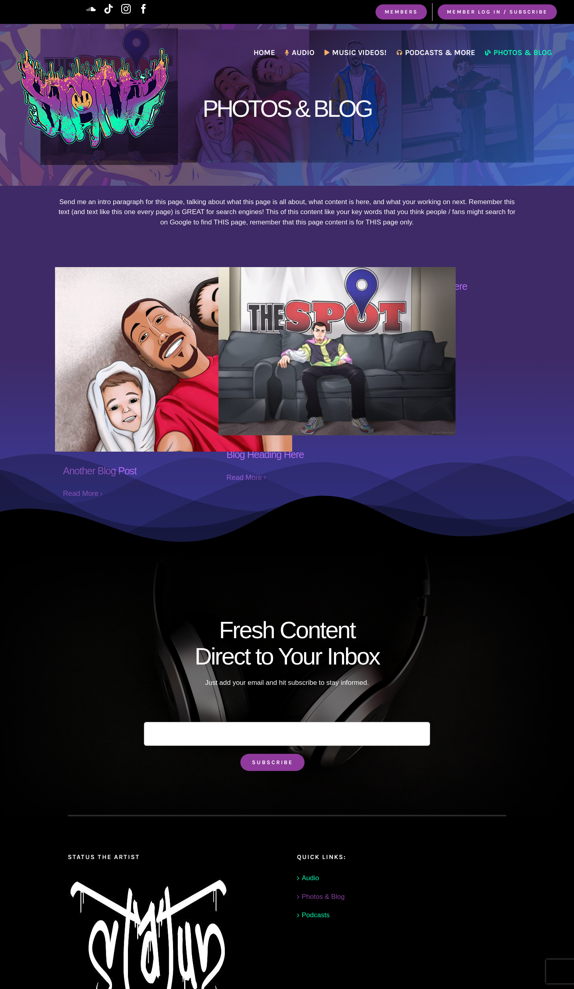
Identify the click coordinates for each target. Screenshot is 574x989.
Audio (310, 878)
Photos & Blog (323, 897)
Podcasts (316, 915)
